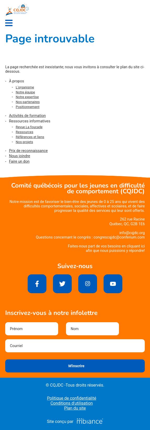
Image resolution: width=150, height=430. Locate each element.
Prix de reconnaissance (28, 151)
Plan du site (75, 408)
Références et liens (30, 137)
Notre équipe (25, 92)
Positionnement (27, 107)
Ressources (24, 132)
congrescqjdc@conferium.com (119, 237)
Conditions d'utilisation (71, 403)
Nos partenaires (28, 102)
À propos (16, 81)
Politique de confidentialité (71, 398)
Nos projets (24, 142)
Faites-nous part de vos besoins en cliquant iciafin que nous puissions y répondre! (106, 248)
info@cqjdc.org (132, 233)
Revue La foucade (29, 127)
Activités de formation (27, 116)
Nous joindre (19, 156)
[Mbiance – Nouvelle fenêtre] (90, 421)
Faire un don (19, 161)
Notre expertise (27, 97)
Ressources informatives (29, 121)
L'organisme (25, 87)
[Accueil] (17, 9)
